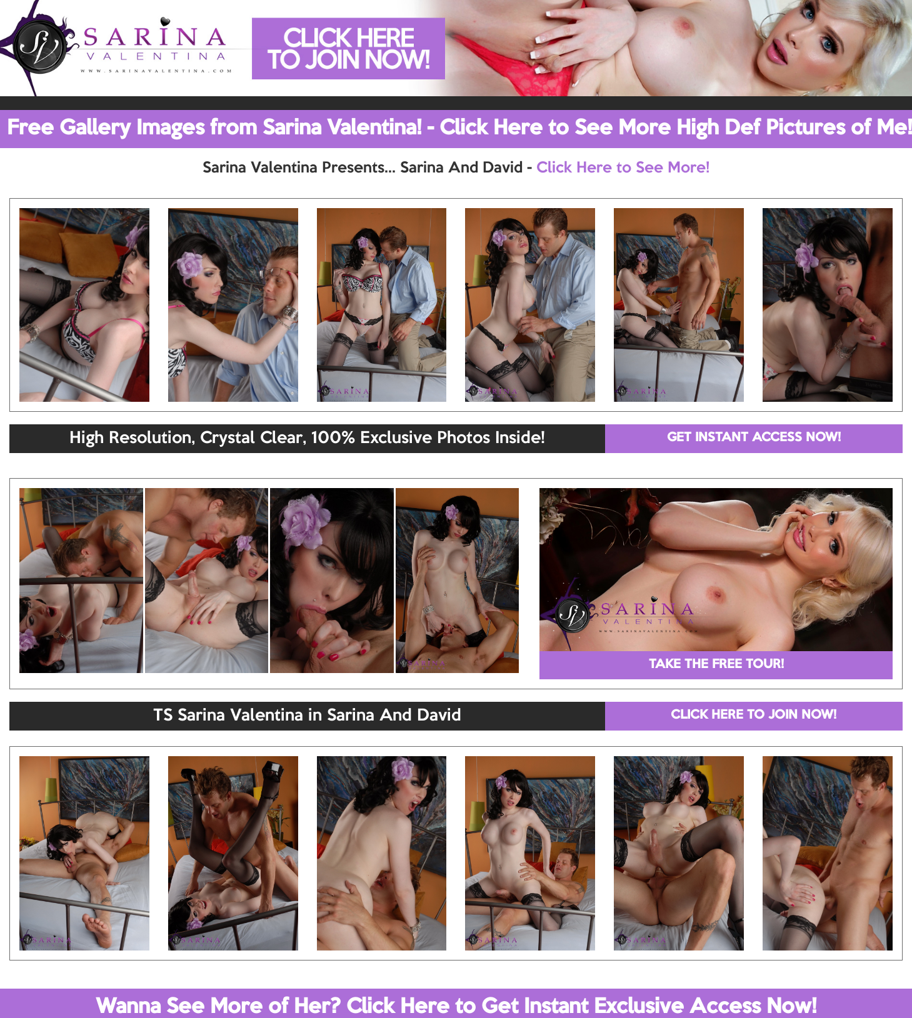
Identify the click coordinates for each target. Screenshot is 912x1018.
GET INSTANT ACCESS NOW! (754, 438)
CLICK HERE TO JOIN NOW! (753, 715)
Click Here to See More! (622, 168)
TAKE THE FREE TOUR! (716, 665)
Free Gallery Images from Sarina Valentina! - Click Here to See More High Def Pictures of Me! (459, 128)
